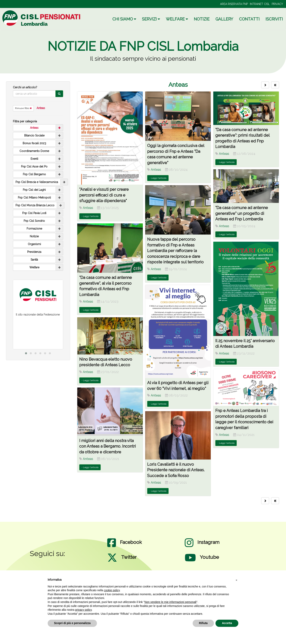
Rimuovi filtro (23, 108)
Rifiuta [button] (203, 623)
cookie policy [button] (112, 590)
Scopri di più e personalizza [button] (72, 623)
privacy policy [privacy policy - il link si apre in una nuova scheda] (83, 609)
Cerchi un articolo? (25, 87)
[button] (236, 580)
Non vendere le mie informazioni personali (170, 602)
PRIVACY (277, 4)
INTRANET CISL (260, 4)
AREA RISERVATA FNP (234, 4)
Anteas (41, 108)
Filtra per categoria (25, 121)
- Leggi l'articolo (90, 216)
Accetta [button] (227, 623)
